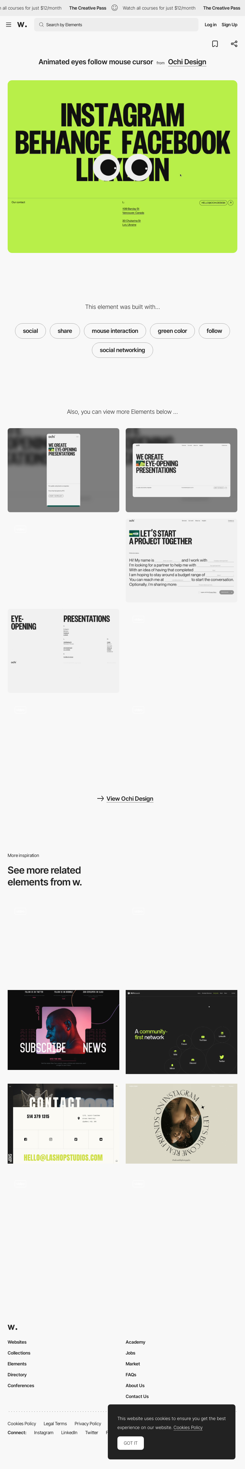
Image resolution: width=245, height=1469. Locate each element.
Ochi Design (187, 61)
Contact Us (137, 1396)
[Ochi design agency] (181, 741)
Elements (17, 1363)
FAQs (131, 1374)
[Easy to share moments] (181, 940)
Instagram (44, 1432)
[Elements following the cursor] (181, 1215)
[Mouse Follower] (63, 1215)
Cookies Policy (22, 1423)
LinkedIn (69, 1432)
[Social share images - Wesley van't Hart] (63, 940)
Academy (135, 1342)
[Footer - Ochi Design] (63, 651)
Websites (17, 1342)
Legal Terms (55, 1423)
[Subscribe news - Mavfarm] (63, 1030)
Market (133, 1363)
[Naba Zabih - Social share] (181, 1124)
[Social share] (181, 1032)
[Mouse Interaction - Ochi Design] (63, 561)
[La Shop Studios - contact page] (63, 1124)
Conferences (21, 1385)
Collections (19, 1352)
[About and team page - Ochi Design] (63, 741)
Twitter (91, 1432)
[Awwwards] (22, 24)
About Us (135, 1385)
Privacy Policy (88, 1423)
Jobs (130, 1352)
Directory (17, 1374)
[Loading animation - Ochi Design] (181, 651)
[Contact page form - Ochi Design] (181, 561)
